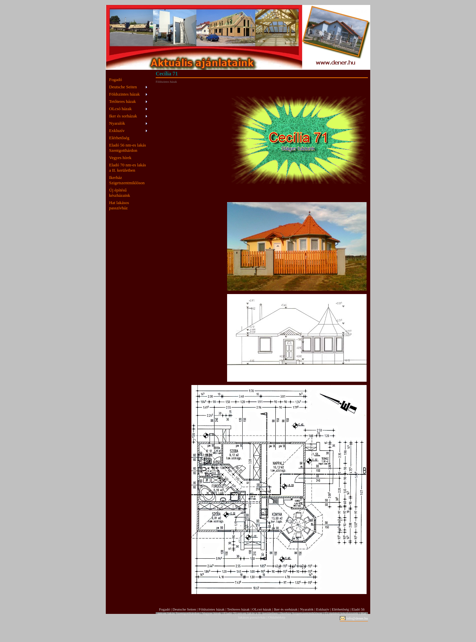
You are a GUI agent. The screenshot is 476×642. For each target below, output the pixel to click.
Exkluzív (117, 130)
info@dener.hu (357, 618)
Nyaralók (117, 123)
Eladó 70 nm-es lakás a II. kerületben (127, 167)
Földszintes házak (124, 94)
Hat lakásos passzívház (119, 205)
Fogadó (115, 79)
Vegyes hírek (120, 157)
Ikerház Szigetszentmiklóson (127, 180)
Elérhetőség (119, 137)
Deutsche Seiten (123, 86)
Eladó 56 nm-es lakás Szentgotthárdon (127, 148)
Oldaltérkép (276, 617)
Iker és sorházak (123, 115)
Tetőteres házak (122, 101)
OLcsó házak (120, 108)
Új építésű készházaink (119, 193)
